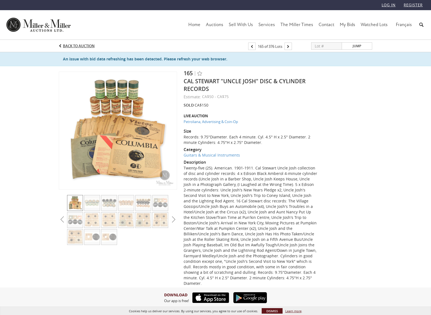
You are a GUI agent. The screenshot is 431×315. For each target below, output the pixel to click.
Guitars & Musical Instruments (212, 155)
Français (404, 24)
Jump (357, 46)
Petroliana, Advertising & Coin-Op (211, 121)
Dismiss (272, 311)
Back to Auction (79, 45)
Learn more (293, 311)
